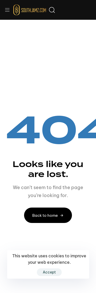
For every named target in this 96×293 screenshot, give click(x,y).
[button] (9, 10)
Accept (49, 272)
